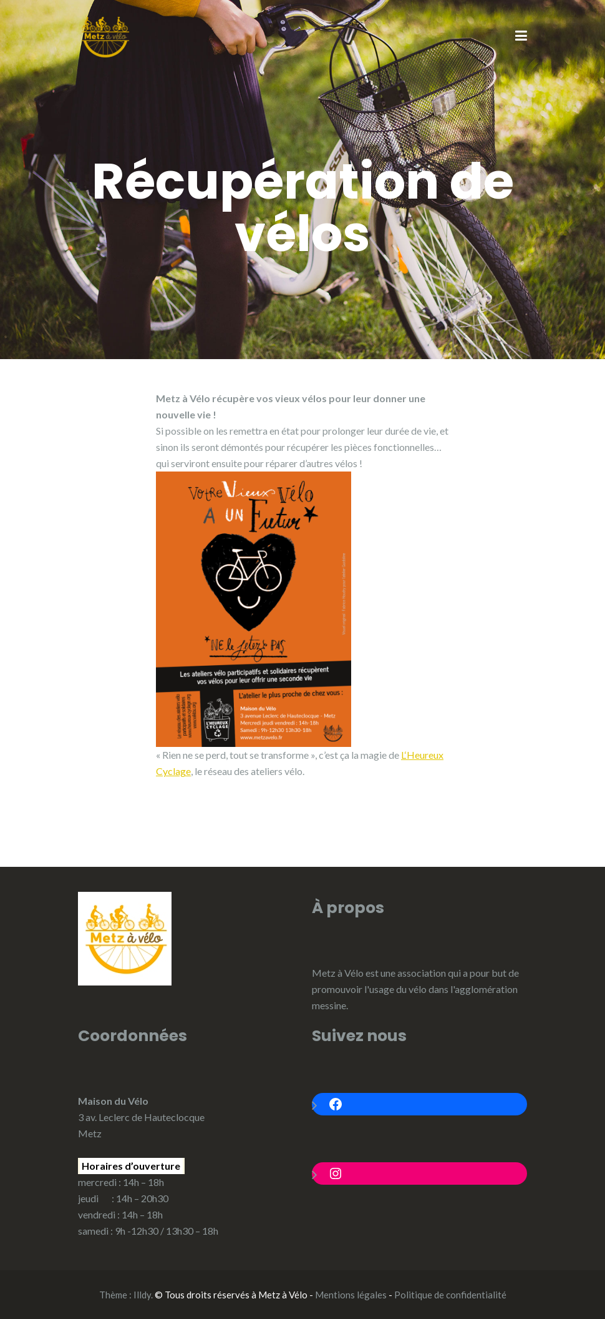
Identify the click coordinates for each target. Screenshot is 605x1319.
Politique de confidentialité (450, 1294)
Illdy (142, 1294)
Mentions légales (351, 1294)
